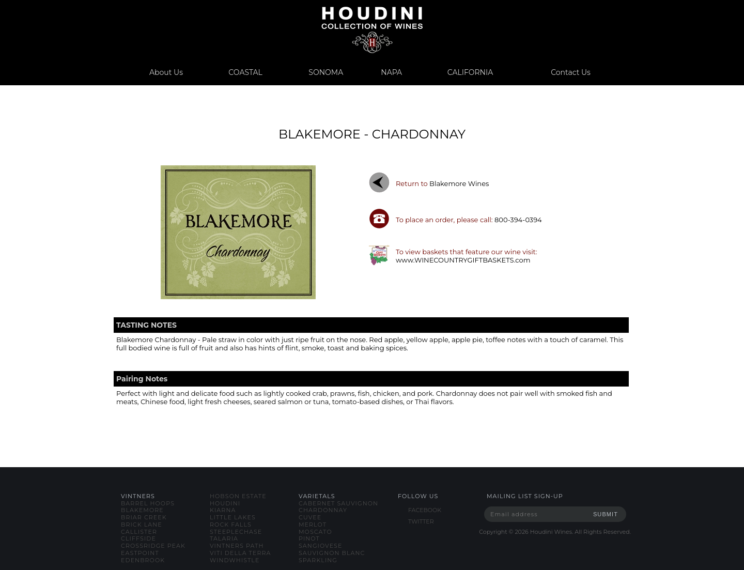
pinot (309, 538)
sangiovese (320, 545)
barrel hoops (148, 503)
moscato (315, 531)
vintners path (237, 545)
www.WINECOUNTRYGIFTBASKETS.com (463, 260)
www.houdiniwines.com (371, 29)
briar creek (144, 517)
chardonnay (323, 510)
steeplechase (236, 531)
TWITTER (421, 521)
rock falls (231, 524)
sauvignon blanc (332, 553)
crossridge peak (153, 545)
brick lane (141, 524)
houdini (225, 503)
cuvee (310, 517)
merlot (313, 524)
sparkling (318, 560)
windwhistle (234, 560)
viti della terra (240, 553)
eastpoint (140, 553)
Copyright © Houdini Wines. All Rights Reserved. (555, 531)
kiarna (223, 510)
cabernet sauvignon (338, 503)
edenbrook (143, 560)
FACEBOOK (424, 510)
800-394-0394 (518, 219)
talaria (224, 538)
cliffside (138, 538)
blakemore (142, 510)
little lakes (233, 517)
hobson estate (238, 496)
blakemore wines (459, 183)
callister (139, 531)
